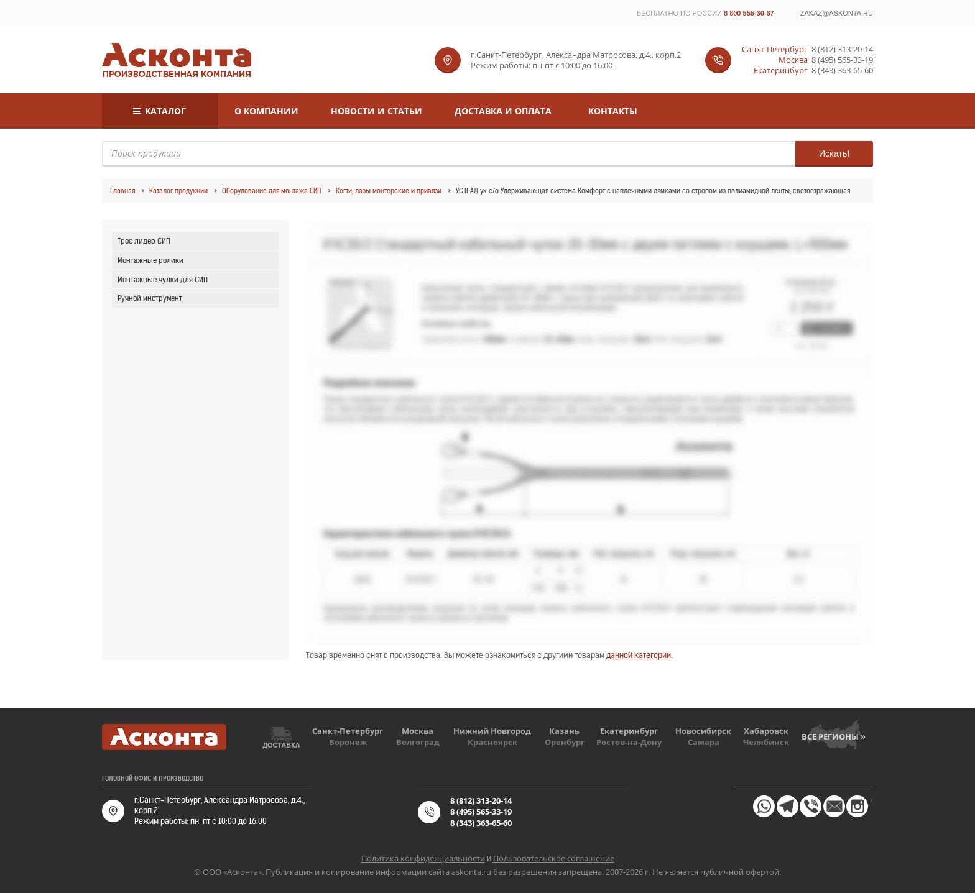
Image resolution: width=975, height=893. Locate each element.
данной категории (638, 655)
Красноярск (492, 742)
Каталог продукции (178, 190)
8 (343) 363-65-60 (842, 70)
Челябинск (766, 742)
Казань (564, 730)
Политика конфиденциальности (423, 858)
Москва (417, 730)
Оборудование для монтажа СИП (271, 190)
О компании (266, 111)
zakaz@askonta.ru (836, 13)
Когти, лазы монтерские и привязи (388, 190)
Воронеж (348, 742)
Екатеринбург (629, 730)
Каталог (165, 111)
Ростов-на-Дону (629, 742)
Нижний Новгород (492, 730)
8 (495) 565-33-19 (842, 60)
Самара (703, 742)
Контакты (612, 111)
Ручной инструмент (150, 298)
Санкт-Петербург (347, 730)
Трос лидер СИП (144, 240)
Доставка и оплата (503, 111)
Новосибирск (703, 730)
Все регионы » (834, 736)
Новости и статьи (376, 111)
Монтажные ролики (150, 260)
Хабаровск (766, 730)
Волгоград (418, 742)
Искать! (833, 153)
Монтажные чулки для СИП (163, 279)
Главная (122, 190)
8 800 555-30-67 (749, 13)
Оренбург (565, 742)
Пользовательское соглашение (553, 858)
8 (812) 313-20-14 (842, 49)
